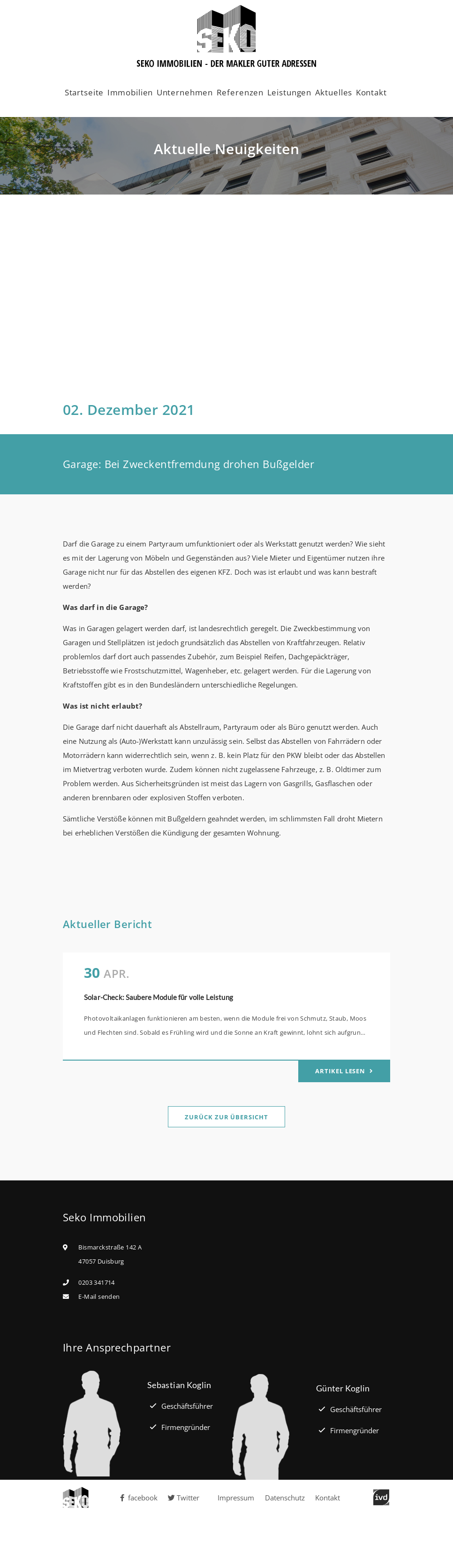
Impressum (236, 1497)
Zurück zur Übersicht (226, 1117)
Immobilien (130, 92)
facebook (138, 1497)
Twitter (183, 1497)
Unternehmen (185, 92)
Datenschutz (285, 1497)
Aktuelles (334, 92)
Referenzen (240, 92)
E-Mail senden (99, 1296)
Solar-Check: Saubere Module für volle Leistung (158, 997)
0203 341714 (96, 1282)
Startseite (84, 92)
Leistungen (289, 92)
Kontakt (371, 92)
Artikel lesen (341, 1071)
